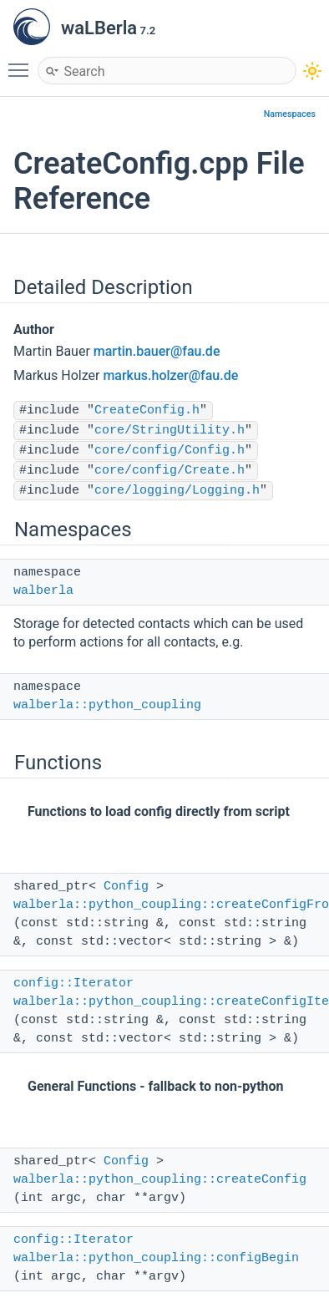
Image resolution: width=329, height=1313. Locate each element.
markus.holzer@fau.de (170, 375)
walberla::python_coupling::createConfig (159, 1180)
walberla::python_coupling (107, 705)
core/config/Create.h (169, 471)
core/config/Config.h (169, 451)
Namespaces (290, 114)
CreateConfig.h (147, 410)
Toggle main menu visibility (22, 62)
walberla (43, 591)
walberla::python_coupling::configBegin (156, 1258)
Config (126, 887)
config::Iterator (73, 983)
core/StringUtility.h (169, 430)
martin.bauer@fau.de (157, 351)
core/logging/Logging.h (177, 491)
